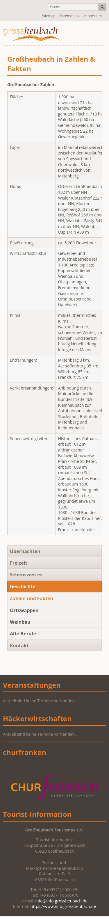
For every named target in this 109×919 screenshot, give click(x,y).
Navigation (86, 33)
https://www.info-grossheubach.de (63, 906)
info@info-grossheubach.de (61, 901)
